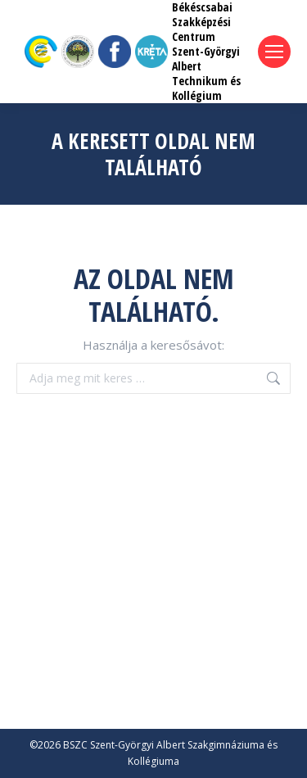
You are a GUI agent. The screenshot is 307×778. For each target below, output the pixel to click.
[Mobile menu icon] (274, 51)
